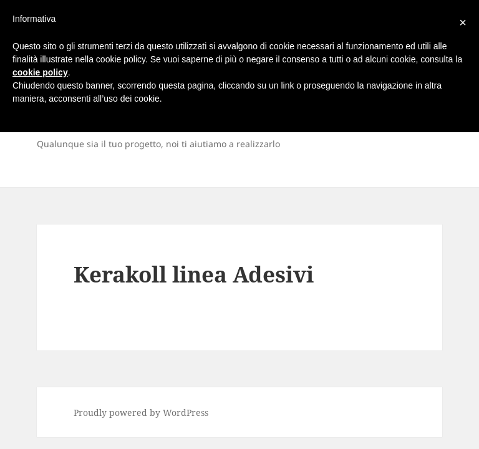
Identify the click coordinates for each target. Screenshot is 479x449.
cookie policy (40, 72)
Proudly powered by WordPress (141, 412)
